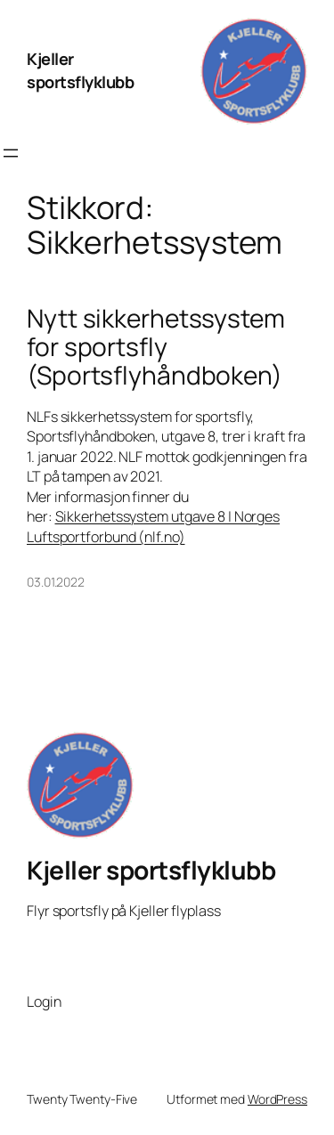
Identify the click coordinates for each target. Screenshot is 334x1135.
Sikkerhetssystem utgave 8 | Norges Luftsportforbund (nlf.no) (153, 527)
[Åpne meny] (10, 153)
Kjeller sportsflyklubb (80, 70)
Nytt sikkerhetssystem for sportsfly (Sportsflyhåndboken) (156, 346)
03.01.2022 (56, 581)
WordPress (277, 1098)
